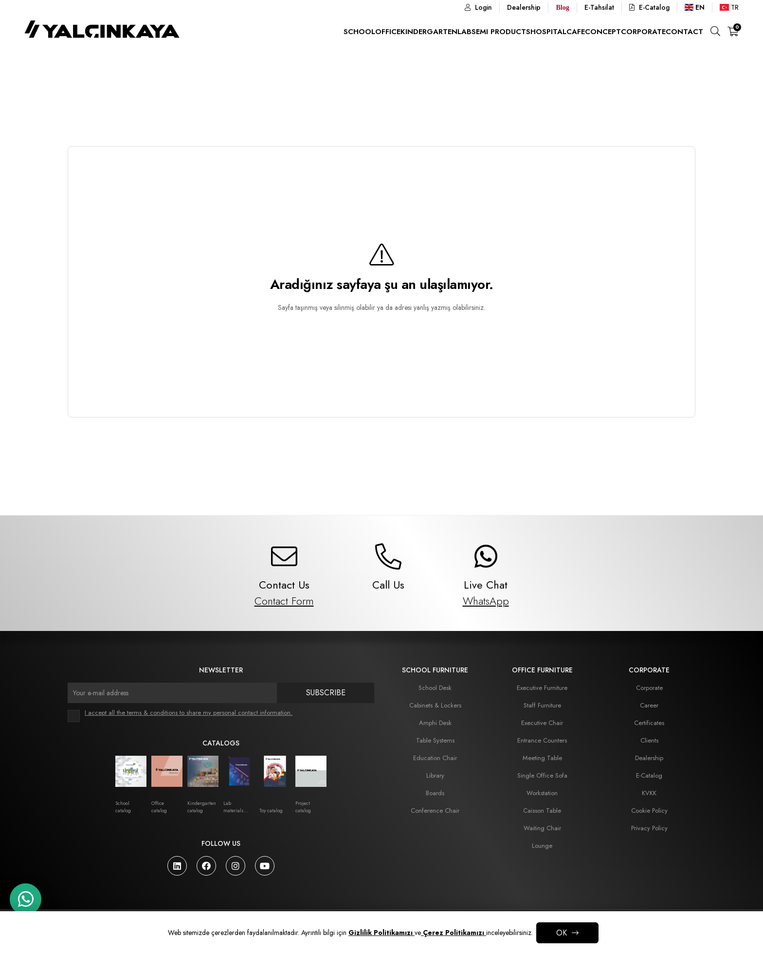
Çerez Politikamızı (453, 932)
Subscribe (325, 692)
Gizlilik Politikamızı (381, 932)
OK (561, 932)
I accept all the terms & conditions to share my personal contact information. (188, 712)
